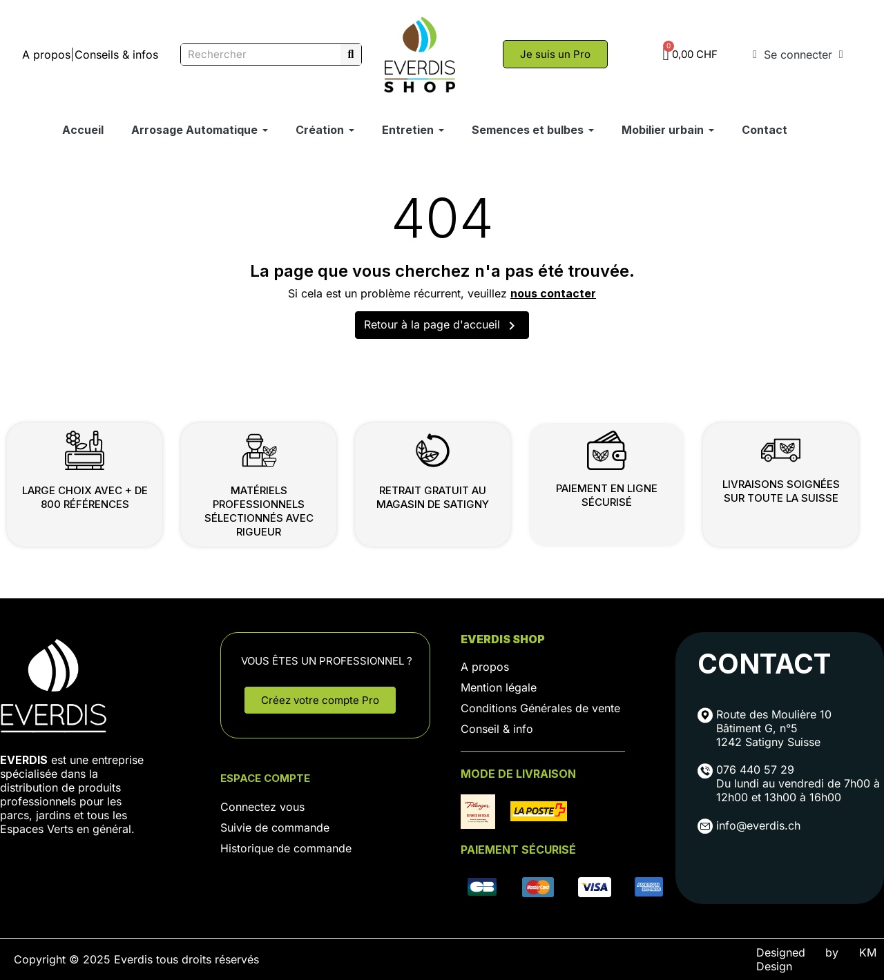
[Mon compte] (798, 54)
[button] (555, 54)
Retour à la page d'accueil (442, 325)
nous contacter (553, 293)
